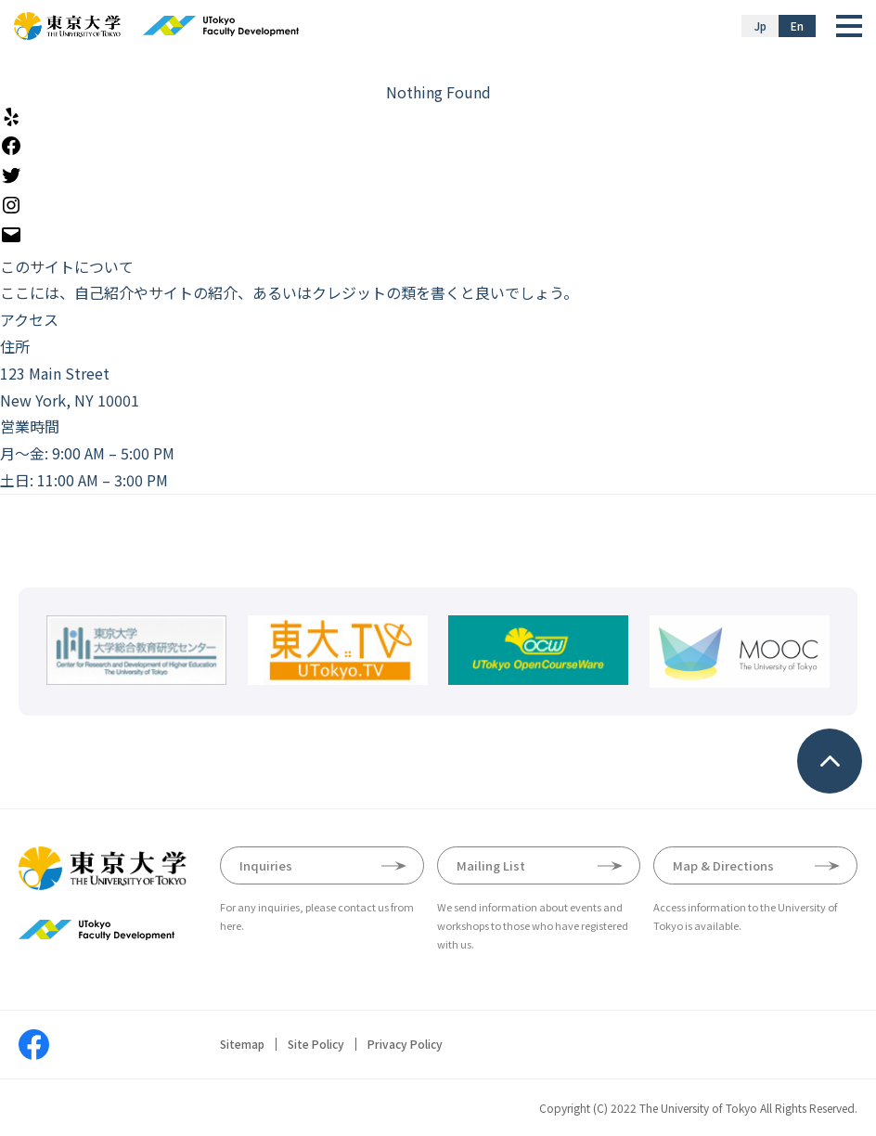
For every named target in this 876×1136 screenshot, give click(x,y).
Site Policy (316, 1044)
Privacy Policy (405, 1044)
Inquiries (265, 865)
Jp (760, 25)
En (797, 25)
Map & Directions (723, 865)
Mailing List (491, 865)
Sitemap (242, 1044)
